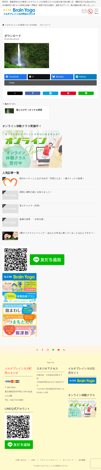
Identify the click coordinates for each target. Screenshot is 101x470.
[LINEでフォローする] (53, 350)
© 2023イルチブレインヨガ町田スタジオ (50, 466)
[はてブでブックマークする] (50, 93)
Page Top (50, 360)
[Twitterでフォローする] (37, 350)
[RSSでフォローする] (64, 350)
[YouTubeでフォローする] (58, 350)
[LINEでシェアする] (86, 93)
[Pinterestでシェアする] (68, 93)
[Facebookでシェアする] (32, 93)
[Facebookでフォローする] (42, 350)
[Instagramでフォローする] (48, 350)
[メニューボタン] (96, 11)
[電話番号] (90, 11)
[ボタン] (84, 12)
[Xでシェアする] (15, 93)
